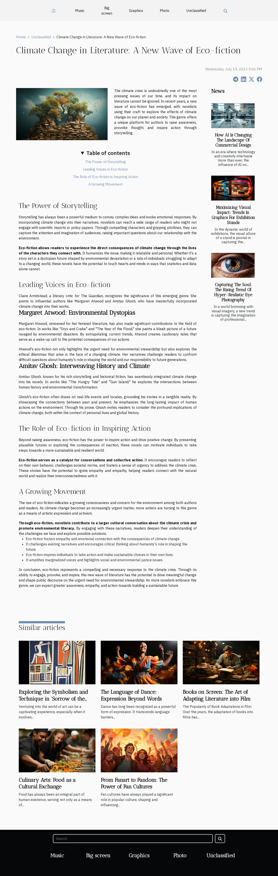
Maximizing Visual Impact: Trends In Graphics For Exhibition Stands (233, 215)
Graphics (136, 10)
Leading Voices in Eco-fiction (105, 169)
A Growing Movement (105, 184)
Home (21, 37)
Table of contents (108, 152)
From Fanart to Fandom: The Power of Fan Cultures (134, 783)
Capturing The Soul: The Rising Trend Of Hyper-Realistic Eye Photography (233, 292)
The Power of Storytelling (105, 162)
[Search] (133, 838)
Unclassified (196, 10)
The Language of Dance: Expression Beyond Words (131, 695)
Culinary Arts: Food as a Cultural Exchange (47, 783)
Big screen (106, 10)
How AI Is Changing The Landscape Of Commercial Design (233, 140)
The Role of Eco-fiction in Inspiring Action (105, 177)
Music (79, 10)
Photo (164, 10)
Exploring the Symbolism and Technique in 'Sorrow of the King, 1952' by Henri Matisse (53, 699)
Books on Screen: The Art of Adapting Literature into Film (216, 695)
